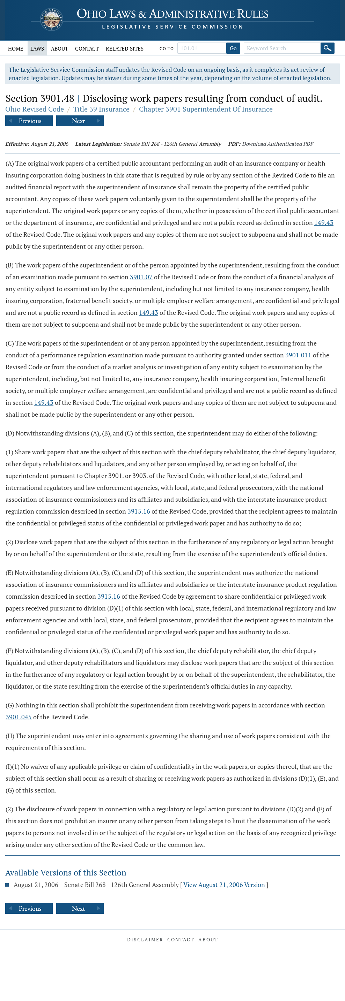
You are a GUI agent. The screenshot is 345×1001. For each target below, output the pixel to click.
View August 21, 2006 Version (224, 884)
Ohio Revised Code (34, 109)
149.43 (323, 222)
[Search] (328, 48)
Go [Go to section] (233, 48)
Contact (87, 48)
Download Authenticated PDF (277, 143)
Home (15, 48)
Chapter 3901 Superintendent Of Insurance (206, 109)
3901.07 (141, 277)
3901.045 (19, 717)
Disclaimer (145, 939)
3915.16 (138, 511)
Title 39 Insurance (101, 109)
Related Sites (125, 48)
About (59, 48)
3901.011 (298, 355)
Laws (37, 48)
